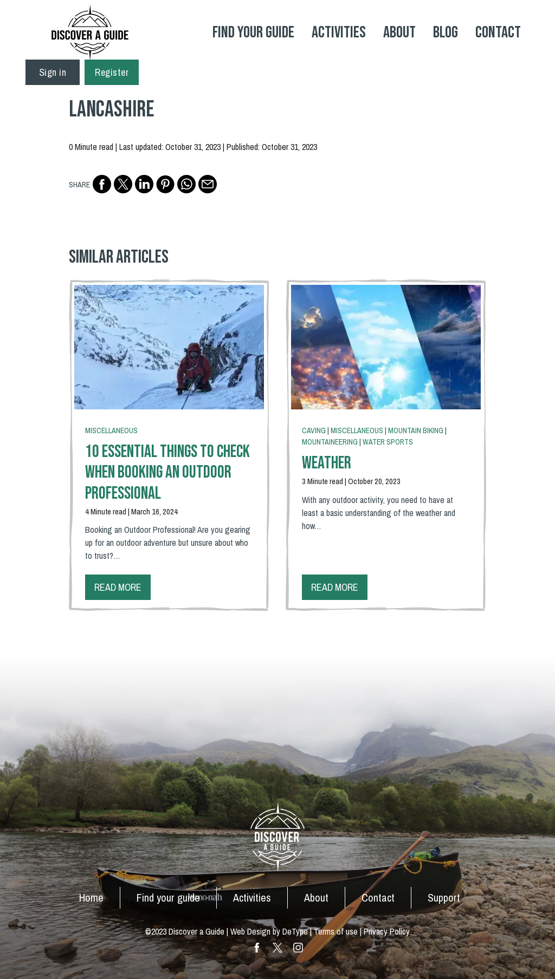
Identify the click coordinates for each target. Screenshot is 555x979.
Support (444, 897)
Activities (339, 32)
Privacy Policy (387, 931)
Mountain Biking (415, 430)
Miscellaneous (111, 430)
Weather (326, 463)
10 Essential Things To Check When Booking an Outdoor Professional (167, 472)
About (399, 32)
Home (91, 897)
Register (111, 72)
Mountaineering (330, 442)
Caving (314, 430)
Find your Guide (253, 32)
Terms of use (336, 931)
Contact (498, 32)
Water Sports (388, 442)
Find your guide (168, 897)
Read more (117, 587)
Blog (445, 32)
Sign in (53, 72)
